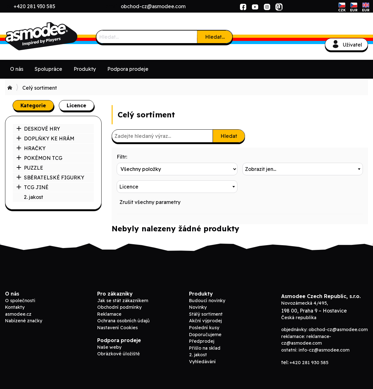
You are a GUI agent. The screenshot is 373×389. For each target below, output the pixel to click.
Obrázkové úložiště (118, 354)
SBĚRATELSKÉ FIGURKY (50, 177)
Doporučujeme (205, 334)
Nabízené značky (23, 321)
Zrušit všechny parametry (150, 202)
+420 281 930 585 (34, 6)
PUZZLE (29, 168)
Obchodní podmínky (119, 307)
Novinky (198, 307)
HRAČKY (31, 148)
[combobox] (303, 169)
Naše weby (109, 347)
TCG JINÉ (32, 187)
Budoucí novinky (207, 300)
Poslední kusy (204, 327)
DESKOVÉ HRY (38, 128)
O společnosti (20, 300)
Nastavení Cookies (117, 327)
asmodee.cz (18, 314)
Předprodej (201, 341)
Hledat (228, 136)
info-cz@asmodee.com (323, 350)
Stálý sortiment (206, 314)
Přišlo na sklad (204, 348)
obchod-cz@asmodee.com (153, 6)
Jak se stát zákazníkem (122, 300)
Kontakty (15, 307)
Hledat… (215, 37)
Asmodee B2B (52, 36)
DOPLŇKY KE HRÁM (45, 138)
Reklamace (109, 314)
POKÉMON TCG (39, 158)
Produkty (85, 69)
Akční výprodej (205, 321)
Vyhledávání (202, 361)
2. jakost (33, 197)
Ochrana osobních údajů (123, 321)
